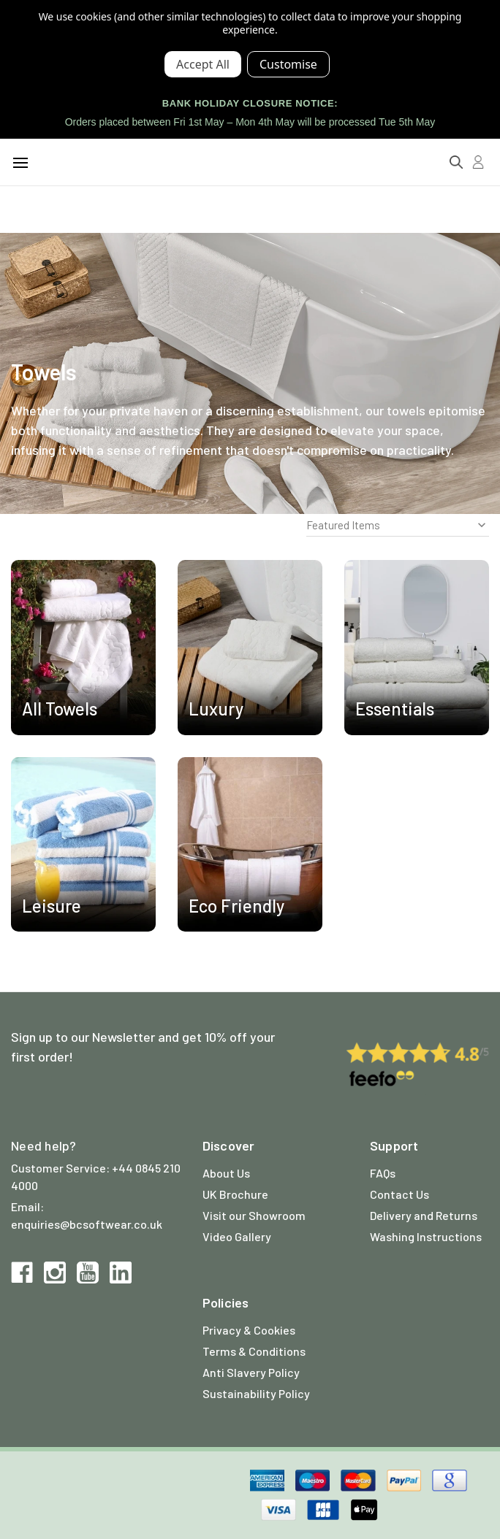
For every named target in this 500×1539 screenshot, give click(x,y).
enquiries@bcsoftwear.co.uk (86, 1224)
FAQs (382, 1173)
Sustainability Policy (256, 1393)
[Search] (456, 162)
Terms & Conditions (254, 1351)
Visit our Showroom (254, 1215)
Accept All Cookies (202, 64)
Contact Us (399, 1194)
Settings (288, 64)
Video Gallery (236, 1236)
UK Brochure (235, 1194)
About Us (226, 1173)
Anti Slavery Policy (251, 1372)
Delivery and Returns (423, 1215)
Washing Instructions (426, 1236)
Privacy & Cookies (248, 1330)
